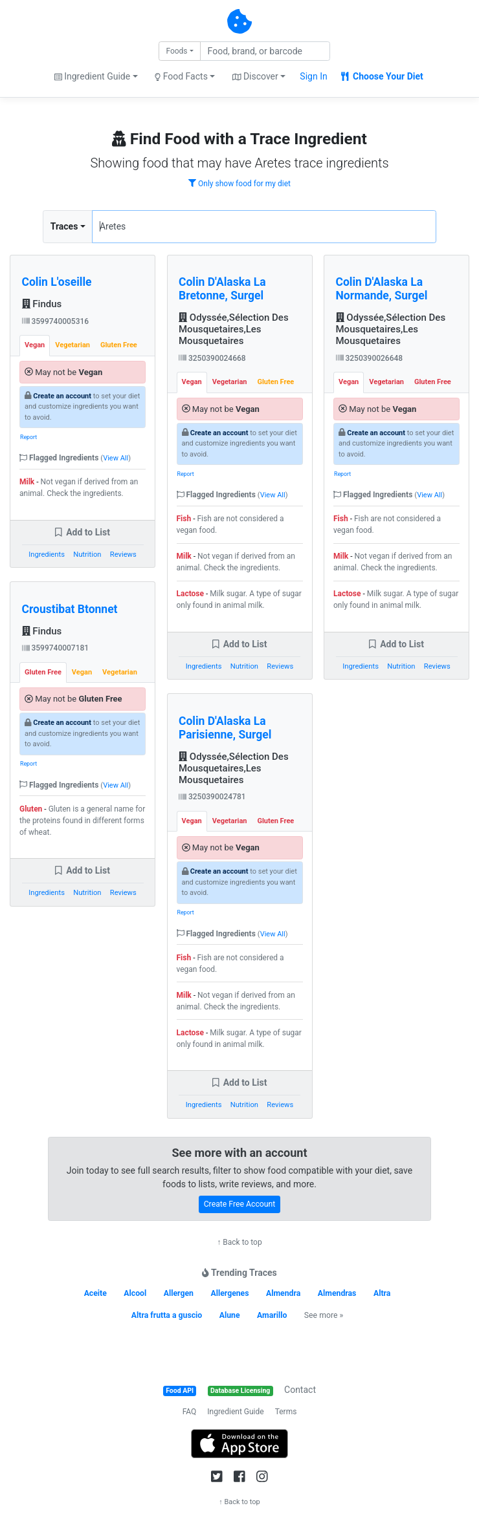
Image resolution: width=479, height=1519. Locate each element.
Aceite (95, 1293)
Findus (42, 304)
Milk (26, 481)
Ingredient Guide (235, 1411)
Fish (184, 518)
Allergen (179, 1293)
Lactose (191, 593)
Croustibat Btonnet (70, 609)
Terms (286, 1411)
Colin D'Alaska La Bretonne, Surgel (222, 288)
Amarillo (272, 1315)
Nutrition (87, 554)
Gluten (30, 808)
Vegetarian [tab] (72, 345)
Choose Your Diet (382, 76)
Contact (300, 1389)
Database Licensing (240, 1390)
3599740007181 (55, 647)
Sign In (313, 76)
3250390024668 (212, 358)
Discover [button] (255, 76)
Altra (381, 1293)
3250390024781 (212, 796)
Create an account (62, 396)
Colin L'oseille (57, 281)
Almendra (283, 1293)
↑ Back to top (239, 1242)
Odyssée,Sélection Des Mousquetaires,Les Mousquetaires (234, 329)
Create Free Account (240, 1204)
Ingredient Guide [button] (92, 76)
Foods (176, 51)
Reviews (123, 554)
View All (115, 458)
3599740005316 (55, 321)
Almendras (337, 1293)
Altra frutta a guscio (166, 1315)
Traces (64, 226)
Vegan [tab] (35, 345)
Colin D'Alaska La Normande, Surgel (382, 288)
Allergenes (229, 1293)
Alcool (135, 1293)
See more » (323, 1315)
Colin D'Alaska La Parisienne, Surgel (225, 728)
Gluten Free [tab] (118, 345)
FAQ (190, 1411)
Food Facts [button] (181, 76)
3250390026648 (369, 358)
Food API (180, 1390)
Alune (229, 1315)
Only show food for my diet (239, 183)
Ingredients (46, 554)
